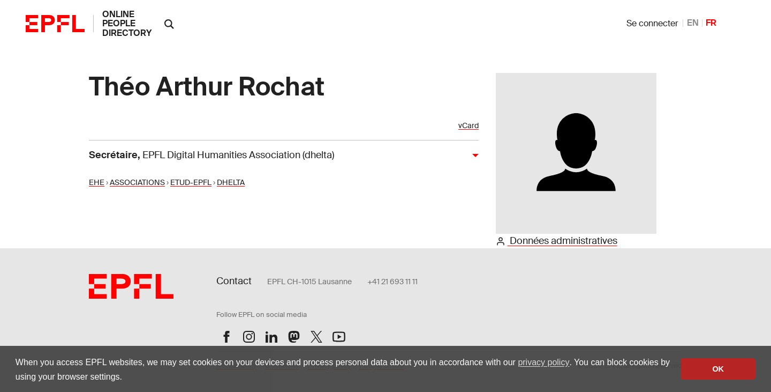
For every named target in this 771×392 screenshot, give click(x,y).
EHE (96, 182)
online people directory (127, 24)
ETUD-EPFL (190, 182)
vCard (468, 125)
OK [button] (718, 369)
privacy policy (543, 362)
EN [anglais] (693, 22)
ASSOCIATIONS (137, 182)
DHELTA (231, 182)
